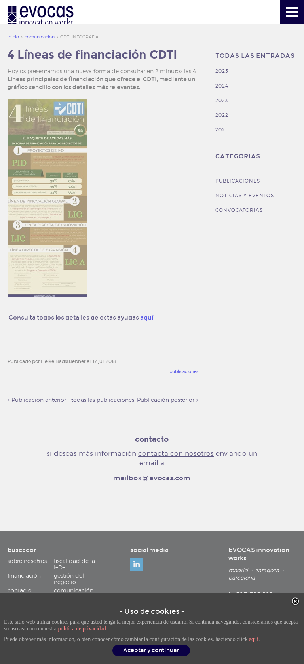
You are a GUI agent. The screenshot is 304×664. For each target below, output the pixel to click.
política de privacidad (82, 629)
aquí (253, 640)
